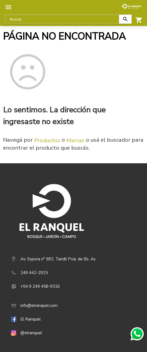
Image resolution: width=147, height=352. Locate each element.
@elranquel (31, 333)
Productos (47, 140)
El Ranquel (30, 319)
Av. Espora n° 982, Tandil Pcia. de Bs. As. (58, 259)
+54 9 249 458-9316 (40, 286)
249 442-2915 (34, 272)
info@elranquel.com (39, 305)
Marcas (75, 140)
